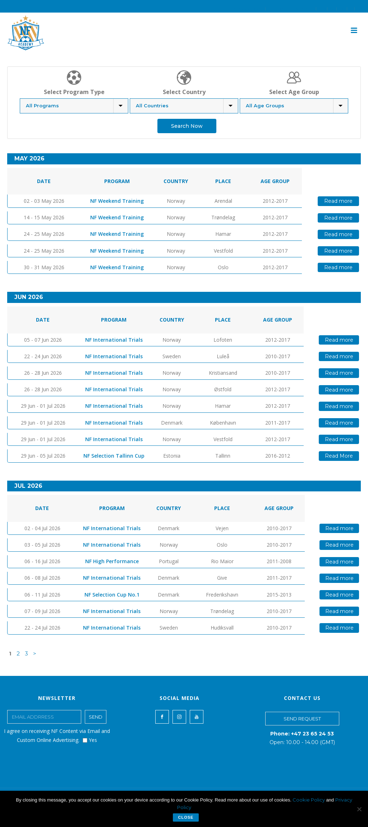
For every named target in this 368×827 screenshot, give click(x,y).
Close (186, 817)
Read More (339, 456)
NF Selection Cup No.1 (111, 594)
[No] (359, 809)
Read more (338, 201)
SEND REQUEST (302, 718)
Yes (90, 740)
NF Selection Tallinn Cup (113, 455)
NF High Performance (112, 561)
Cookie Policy (309, 800)
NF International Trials (114, 339)
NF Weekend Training (117, 200)
